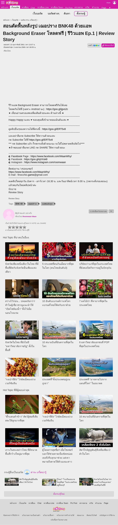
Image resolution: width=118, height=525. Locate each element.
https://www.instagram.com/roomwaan (45, 162)
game (31, 175)
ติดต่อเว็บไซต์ (92, 515)
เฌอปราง (32, 204)
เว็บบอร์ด (15, 7)
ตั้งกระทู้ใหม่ (59, 494)
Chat (33, 8)
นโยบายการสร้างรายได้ (65, 515)
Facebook (16, 156)
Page (104, 8)
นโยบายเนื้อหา (48, 515)
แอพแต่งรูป (47, 204)
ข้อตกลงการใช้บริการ (11, 515)
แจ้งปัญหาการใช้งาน (107, 515)
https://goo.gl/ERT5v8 (54, 129)
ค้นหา (67, 13)
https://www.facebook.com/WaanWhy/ (51, 156)
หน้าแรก (4, 7)
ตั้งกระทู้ (81, 13)
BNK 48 (19, 204)
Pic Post (69, 8)
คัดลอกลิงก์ (108, 45)
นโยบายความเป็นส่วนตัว (31, 515)
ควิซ (87, 7)
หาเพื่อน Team (57, 7)
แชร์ (94, 45)
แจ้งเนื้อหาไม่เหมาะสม (59, 520)
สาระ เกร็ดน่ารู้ (35, 472)
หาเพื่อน (25, 7)
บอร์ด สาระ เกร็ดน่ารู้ (28, 20)
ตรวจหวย (79, 7)
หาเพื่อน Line (43, 7)
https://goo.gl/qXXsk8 (35, 159)
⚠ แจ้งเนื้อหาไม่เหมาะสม (98, 211)
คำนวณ (95, 7)
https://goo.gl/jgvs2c (57, 109)
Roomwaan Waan (30, 216)
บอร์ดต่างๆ (53, 13)
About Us (80, 515)
